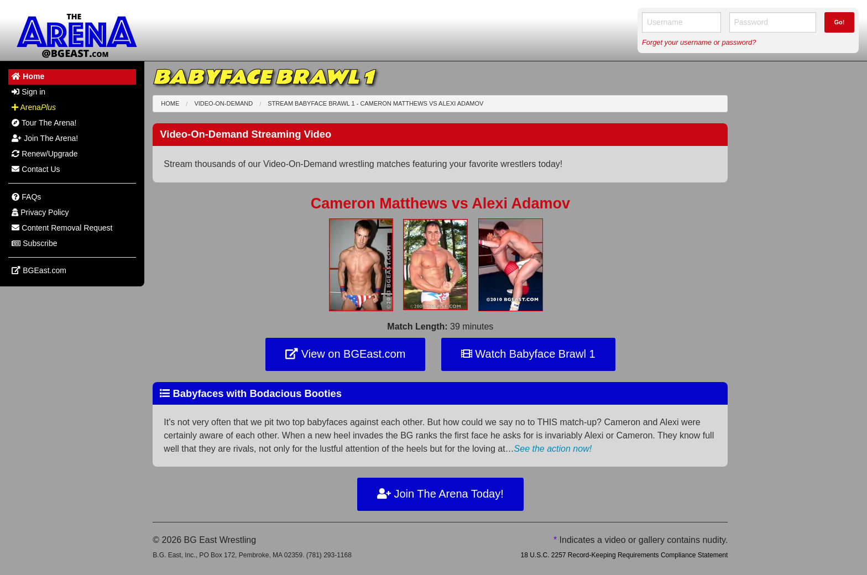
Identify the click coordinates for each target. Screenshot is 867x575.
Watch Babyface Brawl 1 (528, 354)
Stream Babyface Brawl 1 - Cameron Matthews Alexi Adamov (375, 103)
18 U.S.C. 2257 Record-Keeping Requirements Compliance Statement (624, 555)
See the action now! (553, 448)
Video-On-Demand (223, 103)
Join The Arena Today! (440, 494)
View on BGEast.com (345, 354)
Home (170, 103)
